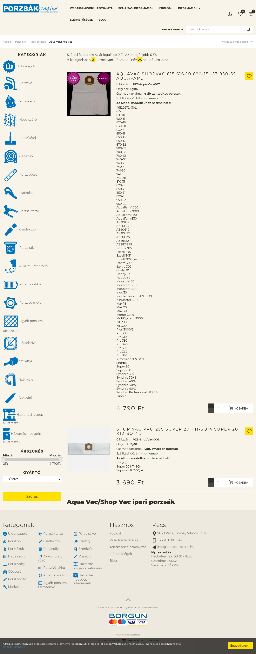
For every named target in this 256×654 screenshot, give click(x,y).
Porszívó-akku (22, 284)
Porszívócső (20, 175)
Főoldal (165, 8)
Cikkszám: (123, 84)
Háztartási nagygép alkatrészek (22, 436)
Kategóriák (172, 29)
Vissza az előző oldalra (237, 41)
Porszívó (17, 83)
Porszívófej (19, 138)
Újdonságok (19, 66)
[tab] (53, 525)
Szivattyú (18, 361)
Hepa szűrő (20, 120)
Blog (102, 19)
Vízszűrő (17, 398)
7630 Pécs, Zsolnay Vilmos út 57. (179, 533)
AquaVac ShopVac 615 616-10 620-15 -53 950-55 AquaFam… (176, 76)
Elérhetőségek (81, 19)
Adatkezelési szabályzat (128, 547)
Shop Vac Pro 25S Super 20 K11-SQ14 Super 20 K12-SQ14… (177, 431)
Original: (122, 89)
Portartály (19, 248)
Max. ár (55, 455)
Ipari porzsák (38, 41)
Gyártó (32, 472)
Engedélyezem (240, 645)
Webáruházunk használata (91, 8)
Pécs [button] (159, 524)
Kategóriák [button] (18, 524)
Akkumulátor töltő (25, 266)
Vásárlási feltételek (124, 540)
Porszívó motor (23, 303)
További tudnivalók (14, 646)
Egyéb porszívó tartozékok (23, 323)
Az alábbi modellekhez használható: (143, 103)
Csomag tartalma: (129, 93)
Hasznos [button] (122, 524)
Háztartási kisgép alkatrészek (23, 417)
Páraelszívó (20, 343)
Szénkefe (18, 380)
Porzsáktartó (21, 211)
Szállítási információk (135, 8)
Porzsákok (21, 41)
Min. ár (8, 455)
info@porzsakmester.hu (173, 547)
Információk (189, 8)
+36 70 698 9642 (167, 540)
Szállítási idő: (125, 98)
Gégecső (18, 156)
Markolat (18, 193)
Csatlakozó (19, 229)
